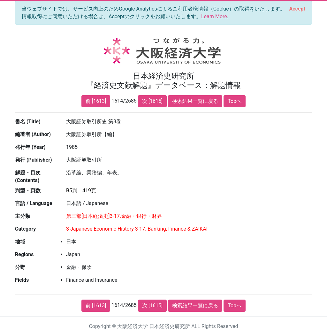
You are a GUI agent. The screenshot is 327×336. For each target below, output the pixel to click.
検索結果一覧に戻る (195, 101)
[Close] (297, 9)
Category (25, 229)
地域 (20, 242)
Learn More (214, 16)
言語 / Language (33, 203)
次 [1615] (152, 101)
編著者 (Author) (33, 134)
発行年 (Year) (30, 147)
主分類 (22, 216)
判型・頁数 (28, 190)
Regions (24, 254)
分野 (20, 267)
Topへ (234, 101)
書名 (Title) (28, 121)
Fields (22, 280)
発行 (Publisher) (33, 160)
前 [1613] (96, 101)
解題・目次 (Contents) (28, 176)
